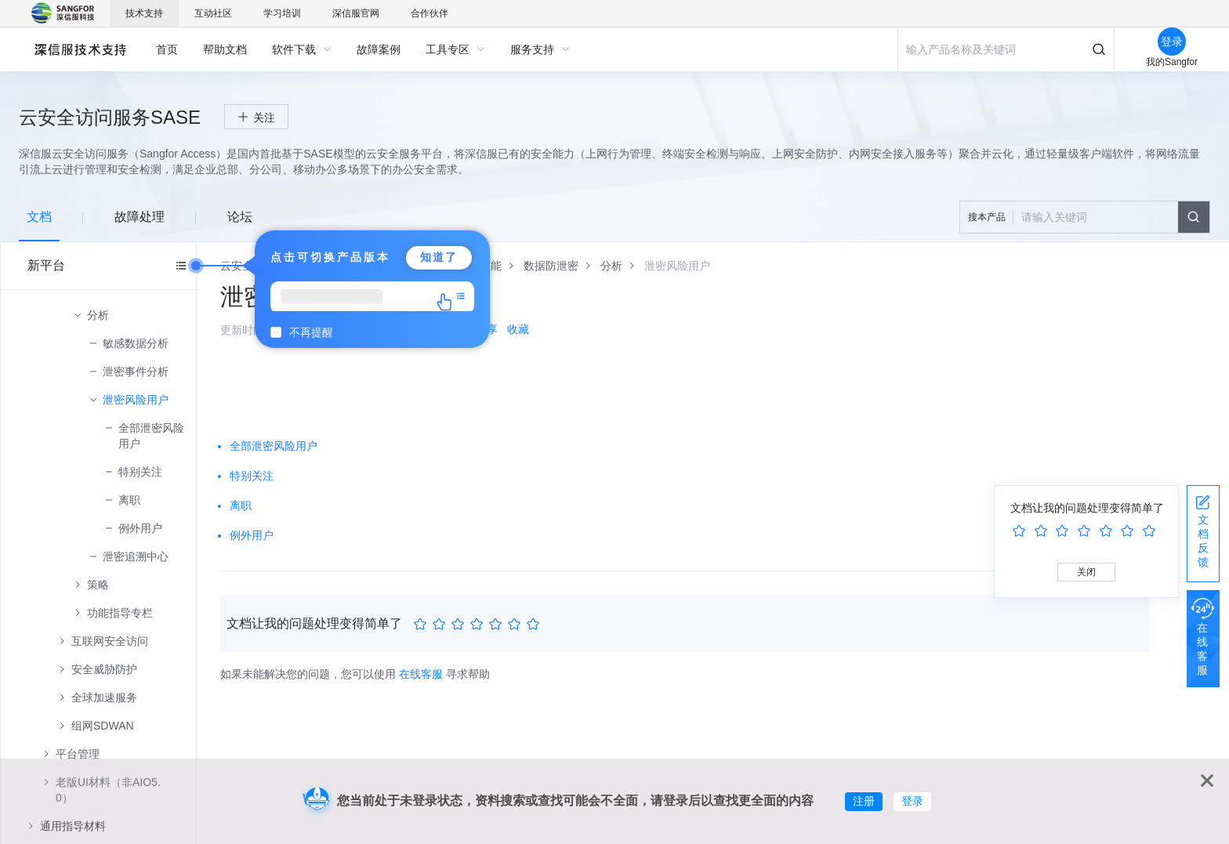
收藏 (518, 329)
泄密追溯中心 (136, 556)
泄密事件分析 (136, 371)
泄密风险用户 (136, 399)
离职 (129, 500)
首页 (167, 49)
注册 (864, 801)
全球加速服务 (104, 697)
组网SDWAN (102, 725)
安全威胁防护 (104, 669)
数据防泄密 (551, 265)
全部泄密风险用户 (151, 436)
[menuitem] (166, 49)
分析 (98, 315)
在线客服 (421, 674)
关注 (264, 117)
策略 (98, 584)
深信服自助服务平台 (79, 49)
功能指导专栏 (120, 613)
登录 (912, 801)
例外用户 (140, 528)
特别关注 (140, 471)
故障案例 (379, 49)
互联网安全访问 (109, 641)
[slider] (479, 624)
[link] (551, 265)
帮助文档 (225, 49)
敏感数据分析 (136, 343)
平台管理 (78, 754)
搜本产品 (987, 217)
